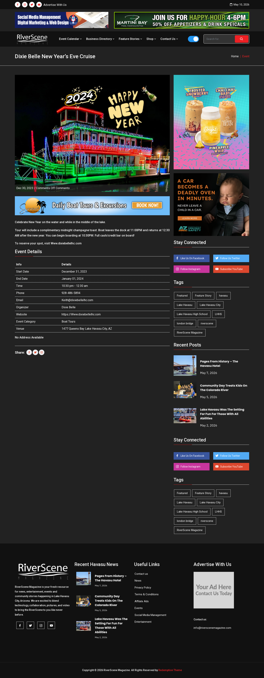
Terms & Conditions (147, 594)
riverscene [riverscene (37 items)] (207, 323)
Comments (53, 188)
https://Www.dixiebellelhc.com (81, 314)
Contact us (141, 573)
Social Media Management (150, 615)
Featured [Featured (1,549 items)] (182, 295)
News (138, 580)
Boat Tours (68, 321)
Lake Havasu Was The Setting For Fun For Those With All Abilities (222, 413)
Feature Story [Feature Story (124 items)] (203, 295)
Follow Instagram (190, 269)
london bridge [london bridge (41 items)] (185, 323)
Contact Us (169, 39)
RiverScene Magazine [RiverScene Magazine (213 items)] (190, 332)
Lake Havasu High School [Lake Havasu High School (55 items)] (192, 314)
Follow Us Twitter (230, 258)
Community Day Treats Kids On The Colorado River (223, 387)
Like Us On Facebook (192, 258)
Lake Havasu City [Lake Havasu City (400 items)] (210, 305)
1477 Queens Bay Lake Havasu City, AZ (87, 328)
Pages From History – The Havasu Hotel (219, 363)
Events (139, 608)
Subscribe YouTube (231, 269)
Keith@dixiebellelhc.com (77, 300)
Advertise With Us (55, 5)
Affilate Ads (142, 601)
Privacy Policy (143, 587)
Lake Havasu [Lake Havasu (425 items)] (184, 305)
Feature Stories (131, 39)
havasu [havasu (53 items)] (223, 295)
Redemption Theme (170, 670)
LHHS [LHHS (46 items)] (218, 314)
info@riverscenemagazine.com (212, 627)
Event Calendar (70, 39)
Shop (151, 39)
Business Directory (100, 39)
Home (235, 56)
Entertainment (143, 621)
